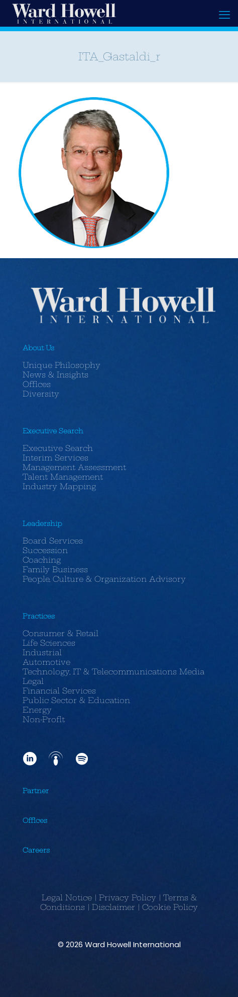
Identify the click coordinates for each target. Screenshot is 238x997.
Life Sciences (49, 643)
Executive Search (53, 431)
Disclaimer (113, 907)
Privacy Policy (127, 897)
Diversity (41, 394)
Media (191, 671)
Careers (36, 850)
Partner (36, 791)
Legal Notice (67, 897)
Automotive (46, 662)
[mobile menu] (224, 15)
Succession (45, 550)
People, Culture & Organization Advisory (104, 579)
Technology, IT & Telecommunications (100, 671)
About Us (38, 348)
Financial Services (59, 691)
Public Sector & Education (76, 700)
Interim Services (55, 458)
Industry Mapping (59, 486)
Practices (39, 616)
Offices (37, 384)
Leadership (42, 523)
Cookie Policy (170, 907)
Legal (33, 681)
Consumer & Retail (60, 633)
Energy (37, 710)
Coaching (42, 560)
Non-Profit (44, 719)
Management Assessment (74, 467)
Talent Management (63, 477)
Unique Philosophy (61, 365)
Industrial (42, 652)
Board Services (53, 541)
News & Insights (55, 374)
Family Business (55, 569)
